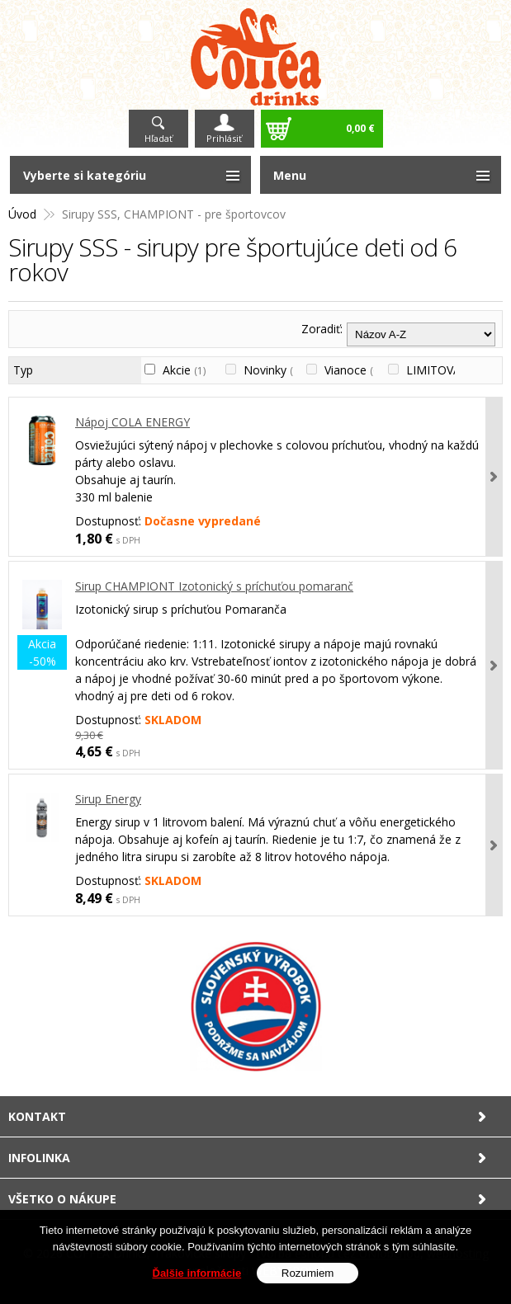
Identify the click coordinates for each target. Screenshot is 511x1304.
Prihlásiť (224, 138)
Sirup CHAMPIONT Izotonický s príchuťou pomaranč (214, 586)
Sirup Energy (108, 799)
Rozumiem (308, 1273)
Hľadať (158, 138)
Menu (289, 175)
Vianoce (352, 370)
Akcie (184, 370)
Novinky (272, 370)
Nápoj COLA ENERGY (132, 422)
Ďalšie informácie (197, 1273)
